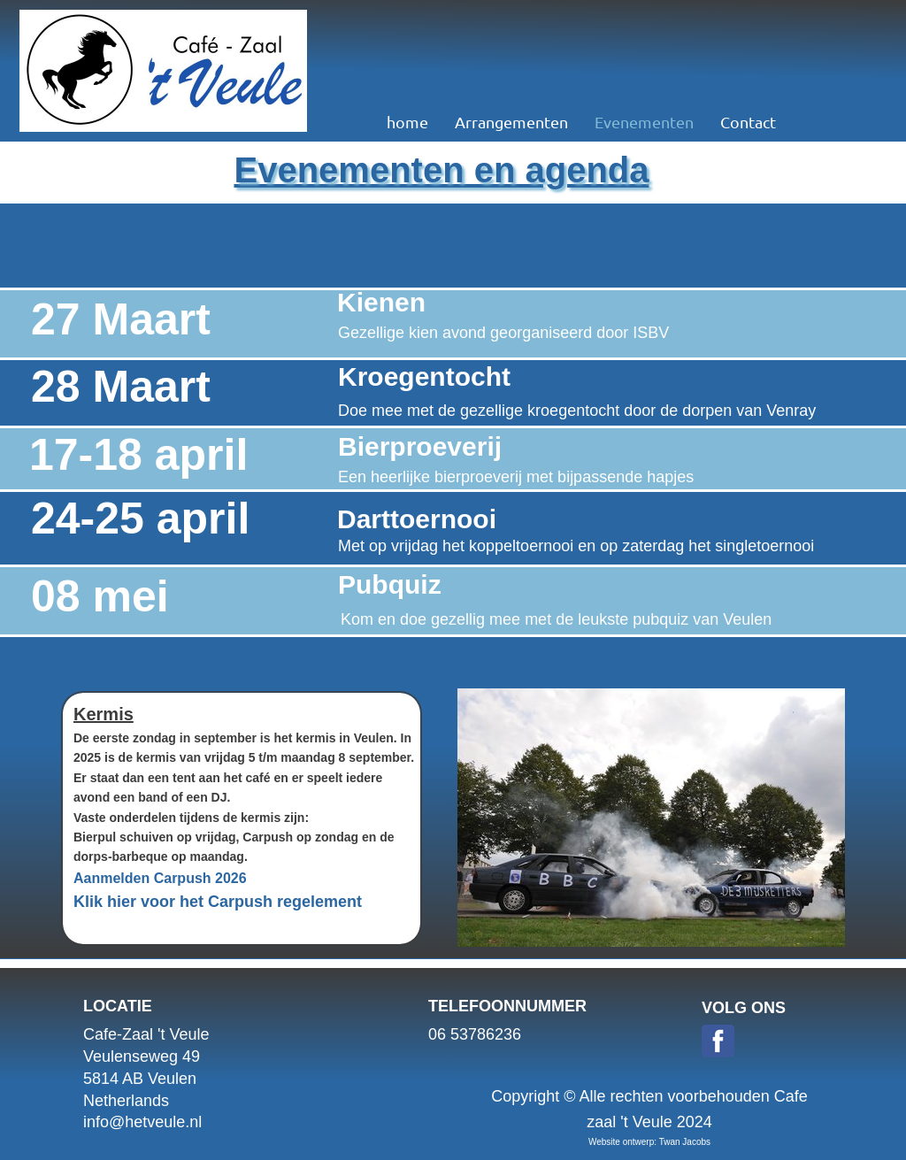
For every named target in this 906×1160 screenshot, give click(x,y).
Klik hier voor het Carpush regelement (217, 901)
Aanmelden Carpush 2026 (160, 878)
